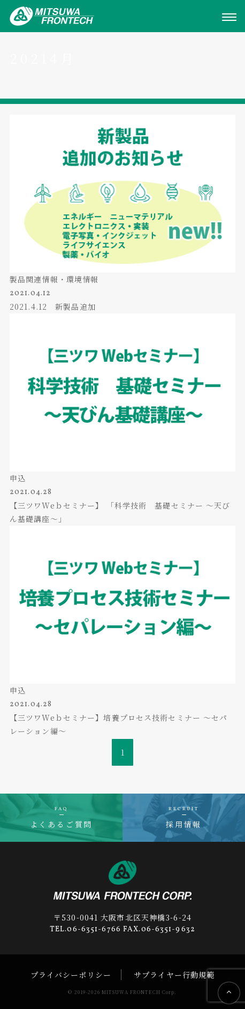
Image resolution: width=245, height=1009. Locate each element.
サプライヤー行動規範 (174, 974)
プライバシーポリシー (70, 974)
